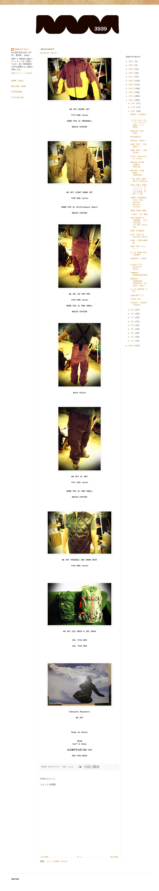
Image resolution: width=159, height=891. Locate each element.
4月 (133, 329)
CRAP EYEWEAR (137, 231)
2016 (131, 81)
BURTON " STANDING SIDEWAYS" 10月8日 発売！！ (138, 282)
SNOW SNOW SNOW (138, 211)
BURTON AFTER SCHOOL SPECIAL (137, 164)
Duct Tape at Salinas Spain (139, 236)
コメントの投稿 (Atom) (56, 861)
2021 (131, 61)
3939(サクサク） (22, 49)
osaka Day (135, 299)
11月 (133, 107)
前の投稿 (114, 857)
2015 (131, 85)
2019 (131, 69)
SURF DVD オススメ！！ (138, 248)
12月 (133, 103)
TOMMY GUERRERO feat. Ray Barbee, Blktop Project (138, 202)
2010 (131, 346)
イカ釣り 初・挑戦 (139, 214)
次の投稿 (44, 857)
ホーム (79, 857)
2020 (131, 65)
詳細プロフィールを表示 (21, 73)
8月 (133, 314)
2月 (133, 337)
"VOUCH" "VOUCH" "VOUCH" (139, 304)
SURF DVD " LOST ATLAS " (139, 151)
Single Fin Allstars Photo (136, 267)
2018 (131, 73)
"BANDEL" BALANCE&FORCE (139, 274)
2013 (131, 92)
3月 (133, 333)
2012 (131, 96)
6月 (133, 322)
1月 (133, 341)
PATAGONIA (135, 137)
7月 (133, 318)
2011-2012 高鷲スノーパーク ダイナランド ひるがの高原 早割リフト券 (139, 189)
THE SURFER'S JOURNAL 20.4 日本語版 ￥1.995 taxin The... (139, 222)
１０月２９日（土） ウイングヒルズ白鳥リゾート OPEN (139, 123)
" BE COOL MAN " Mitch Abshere (139, 180)
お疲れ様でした (137, 295)
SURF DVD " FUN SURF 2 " (138, 145)
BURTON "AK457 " (49, 53)
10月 (133, 111)
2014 (131, 89)
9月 (133, 310)
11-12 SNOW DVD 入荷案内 (138, 254)
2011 (131, 100)
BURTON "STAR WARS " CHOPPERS (137, 173)
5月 (133, 325)
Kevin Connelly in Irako (138, 157)
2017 (131, 77)
